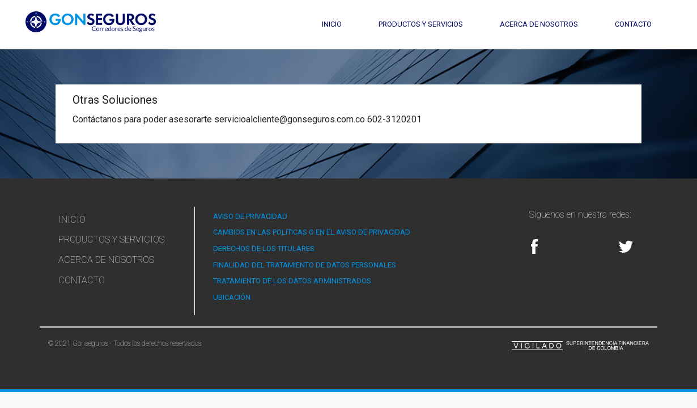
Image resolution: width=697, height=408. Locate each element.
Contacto (633, 24)
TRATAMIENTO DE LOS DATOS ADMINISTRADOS (292, 281)
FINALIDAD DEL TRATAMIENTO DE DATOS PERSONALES (304, 265)
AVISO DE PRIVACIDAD (250, 216)
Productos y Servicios (421, 24)
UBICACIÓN (231, 297)
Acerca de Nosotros (539, 24)
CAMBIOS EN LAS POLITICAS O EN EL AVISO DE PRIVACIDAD (311, 232)
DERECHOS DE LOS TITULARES (263, 248)
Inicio (332, 24)
